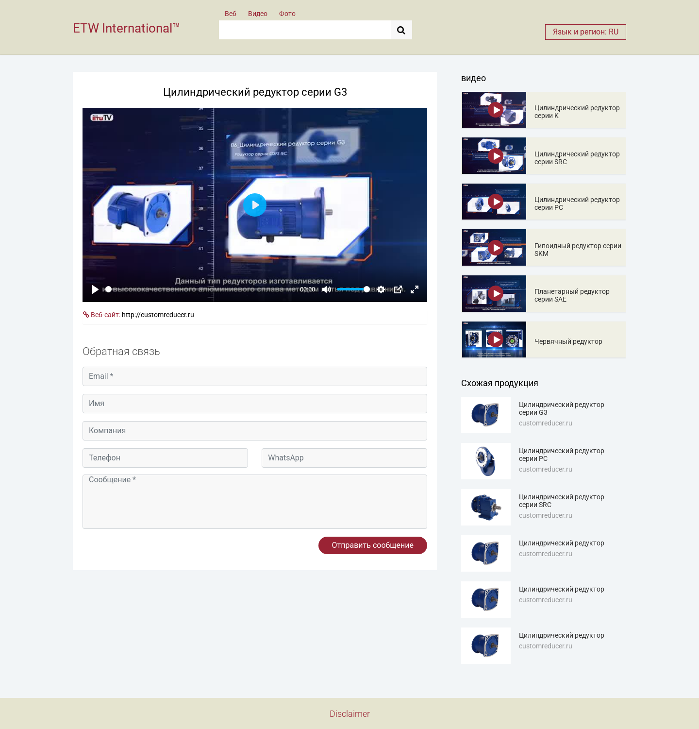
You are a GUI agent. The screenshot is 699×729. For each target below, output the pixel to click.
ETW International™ (126, 28)
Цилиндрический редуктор (561, 543)
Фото (287, 13)
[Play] (95, 289)
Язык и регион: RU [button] (585, 31)
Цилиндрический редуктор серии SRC (577, 158)
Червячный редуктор (568, 341)
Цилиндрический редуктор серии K (577, 111)
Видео (257, 13)
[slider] (201, 289)
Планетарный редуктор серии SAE (572, 295)
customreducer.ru (545, 423)
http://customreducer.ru (158, 315)
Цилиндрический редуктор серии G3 (561, 408)
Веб (230, 13)
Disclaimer (350, 714)
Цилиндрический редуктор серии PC (577, 203)
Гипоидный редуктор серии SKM (577, 249)
